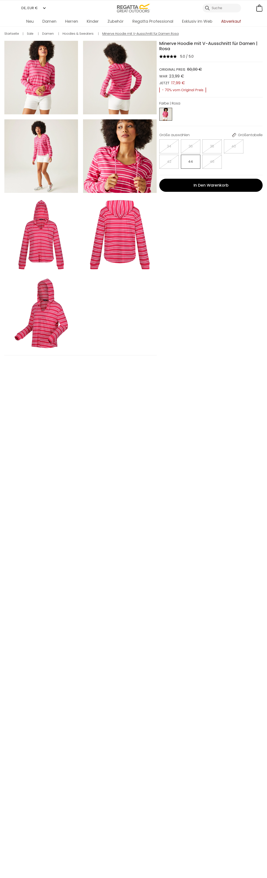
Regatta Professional (152, 21)
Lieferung (172, 217)
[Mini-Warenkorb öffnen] (259, 8)
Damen (49, 21)
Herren (71, 21)
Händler (144, 850)
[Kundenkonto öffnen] (249, 8)
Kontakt (224, 850)
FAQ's (168, 203)
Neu (30, 21)
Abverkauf (231, 21)
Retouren (171, 230)
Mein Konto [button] (62, 850)
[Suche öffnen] (222, 8)
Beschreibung (176, 190)
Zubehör (115, 21)
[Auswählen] (165, 144)
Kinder (93, 21)
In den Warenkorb (211, 167)
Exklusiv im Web (197, 21)
